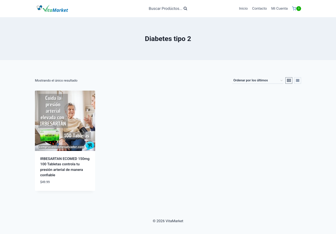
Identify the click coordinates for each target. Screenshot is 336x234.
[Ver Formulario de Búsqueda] (168, 9)
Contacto (259, 8)
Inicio (243, 8)
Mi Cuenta (279, 8)
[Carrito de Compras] (296, 8)
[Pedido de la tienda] (258, 80)
